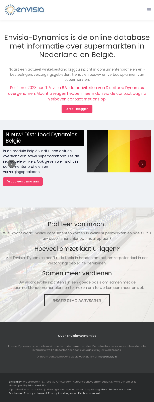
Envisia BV (15, 382)
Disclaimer (16, 393)
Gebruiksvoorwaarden (116, 389)
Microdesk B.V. (37, 385)
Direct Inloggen (77, 109)
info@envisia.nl (107, 356)
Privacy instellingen (60, 393)
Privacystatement (35, 393)
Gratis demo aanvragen (77, 300)
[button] (11, 164)
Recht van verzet (89, 393)
